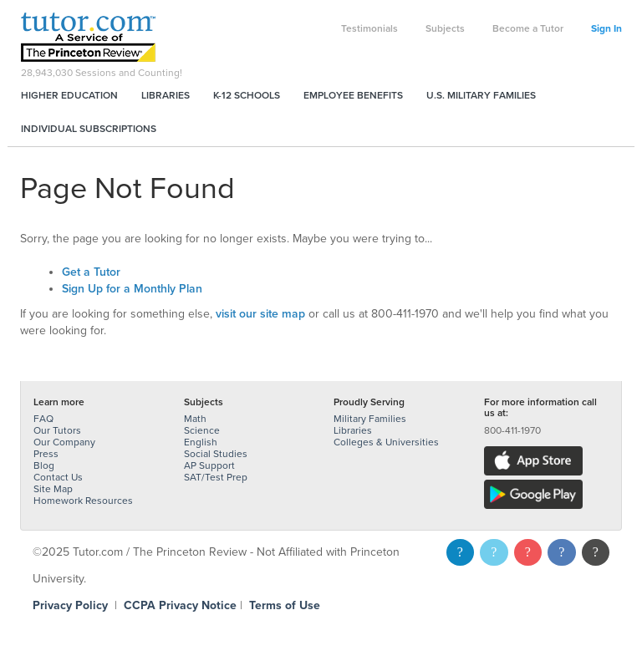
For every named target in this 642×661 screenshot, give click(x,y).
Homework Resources (83, 500)
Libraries (165, 95)
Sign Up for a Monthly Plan (132, 289)
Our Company (64, 442)
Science (202, 430)
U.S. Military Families (481, 95)
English (200, 442)
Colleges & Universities (386, 442)
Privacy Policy (70, 605)
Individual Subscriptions (88, 129)
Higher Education (69, 95)
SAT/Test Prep (215, 477)
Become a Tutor (527, 28)
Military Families (370, 419)
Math (195, 419)
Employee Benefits (353, 95)
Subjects (445, 28)
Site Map (53, 489)
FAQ (43, 419)
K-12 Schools (246, 95)
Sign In (606, 28)
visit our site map (260, 314)
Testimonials (369, 28)
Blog (43, 465)
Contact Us (58, 477)
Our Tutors (57, 430)
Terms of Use (284, 605)
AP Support (209, 465)
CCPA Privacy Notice (180, 605)
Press (46, 454)
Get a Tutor (91, 272)
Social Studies (215, 454)
